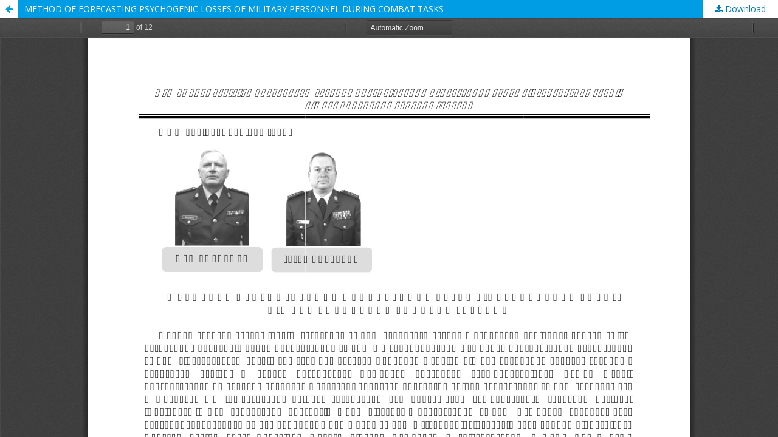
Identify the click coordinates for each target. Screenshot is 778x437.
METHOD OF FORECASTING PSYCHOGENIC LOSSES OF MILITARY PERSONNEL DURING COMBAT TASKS (234, 9)
